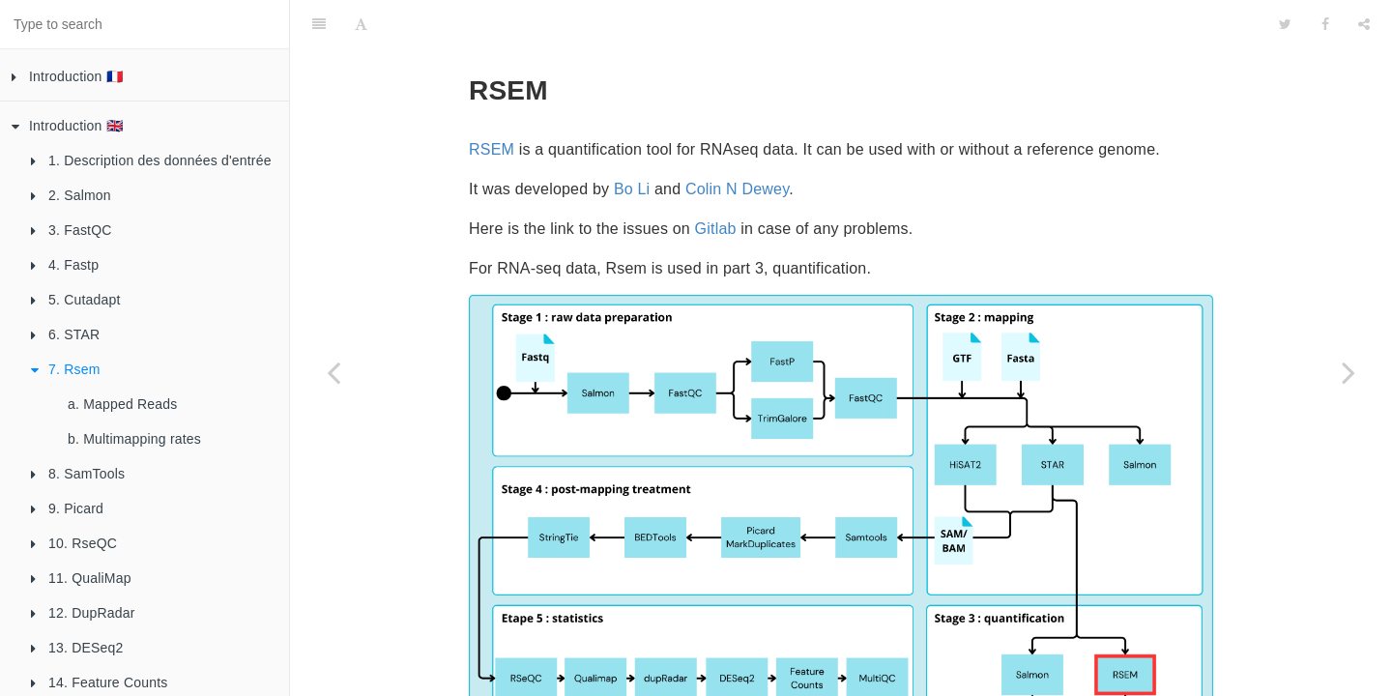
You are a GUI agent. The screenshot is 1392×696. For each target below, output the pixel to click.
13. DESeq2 (77, 647)
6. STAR (65, 334)
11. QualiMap (81, 578)
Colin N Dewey (737, 140)
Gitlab (716, 180)
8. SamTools (78, 473)
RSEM (491, 101)
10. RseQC (74, 543)
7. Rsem (66, 369)
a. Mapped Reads (123, 404)
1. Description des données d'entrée (151, 160)
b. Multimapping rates (134, 439)
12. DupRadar (83, 613)
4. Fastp (65, 265)
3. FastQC (71, 230)
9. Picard (67, 508)
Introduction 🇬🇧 (67, 125)
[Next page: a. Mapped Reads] (1348, 372)
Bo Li (632, 140)
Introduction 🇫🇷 (67, 76)
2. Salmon (71, 195)
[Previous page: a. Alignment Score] (333, 372)
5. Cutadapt (76, 299)
